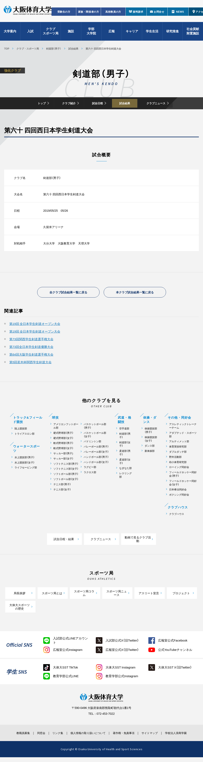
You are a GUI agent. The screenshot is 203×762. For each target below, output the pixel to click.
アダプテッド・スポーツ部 (183, 435)
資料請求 (138, 14)
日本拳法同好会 (178, 490)
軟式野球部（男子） (63, 444)
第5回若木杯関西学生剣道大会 (30, 363)
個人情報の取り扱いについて (87, 734)
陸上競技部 (21, 429)
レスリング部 (125, 476)
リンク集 (54, 734)
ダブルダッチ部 (178, 453)
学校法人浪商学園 (183, 736)
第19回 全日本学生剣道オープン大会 (34, 324)
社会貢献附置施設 (193, 33)
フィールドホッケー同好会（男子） (183, 475)
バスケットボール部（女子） (95, 435)
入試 (30, 33)
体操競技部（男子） (151, 431)
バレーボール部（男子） (96, 447)
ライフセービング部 (26, 468)
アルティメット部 (179, 442)
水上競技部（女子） (24, 463)
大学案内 (10, 33)
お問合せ (159, 14)
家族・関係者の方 (88, 14)
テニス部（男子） (62, 485)
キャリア (132, 33)
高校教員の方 (113, 14)
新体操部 (150, 452)
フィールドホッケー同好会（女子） (183, 483)
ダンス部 (150, 447)
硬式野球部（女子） (63, 439)
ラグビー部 (90, 468)
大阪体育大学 (28, 13)
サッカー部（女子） (63, 459)
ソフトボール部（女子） (65, 480)
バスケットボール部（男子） (95, 426)
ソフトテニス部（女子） (65, 470)
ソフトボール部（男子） (65, 475)
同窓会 (35, 734)
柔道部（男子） (124, 453)
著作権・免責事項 (126, 734)
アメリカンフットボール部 (65, 426)
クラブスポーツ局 (50, 33)
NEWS (180, 14)
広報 (111, 33)
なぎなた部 (125, 469)
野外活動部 (175, 458)
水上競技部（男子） (24, 458)
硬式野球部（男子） (63, 434)
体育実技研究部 (178, 447)
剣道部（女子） (124, 445)
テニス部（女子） (62, 490)
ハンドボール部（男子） (96, 458)
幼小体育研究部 (178, 463)
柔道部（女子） (124, 462)
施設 (71, 33)
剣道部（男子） (53, 48)
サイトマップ (155, 734)
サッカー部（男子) (63, 454)
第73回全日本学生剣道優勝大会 (31, 347)
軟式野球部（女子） (63, 449)
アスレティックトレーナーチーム (183, 426)
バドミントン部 (92, 442)
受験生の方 (63, 14)
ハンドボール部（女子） (96, 463)
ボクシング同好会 (179, 495)
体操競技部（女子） (151, 440)
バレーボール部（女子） (96, 453)
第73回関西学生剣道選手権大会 (31, 340)
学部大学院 (91, 33)
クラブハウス (176, 515)
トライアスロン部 (24, 434)
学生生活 (152, 33)
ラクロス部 (90, 473)
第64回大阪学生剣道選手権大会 (31, 355)
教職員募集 (14, 734)
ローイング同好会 (179, 468)
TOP (6, 48)
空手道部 (124, 429)
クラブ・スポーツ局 (27, 48)
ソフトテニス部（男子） (65, 465)
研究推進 (172, 33)
